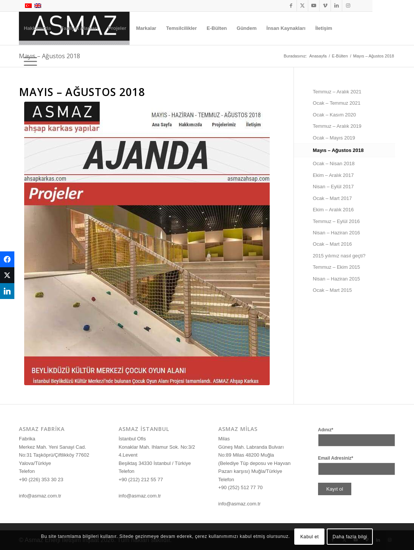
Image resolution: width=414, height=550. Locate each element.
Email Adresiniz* (335, 458)
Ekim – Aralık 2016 (333, 209)
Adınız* (326, 429)
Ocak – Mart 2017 (332, 198)
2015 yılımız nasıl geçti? (339, 256)
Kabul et (309, 536)
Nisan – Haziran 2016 (336, 232)
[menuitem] (37, 28)
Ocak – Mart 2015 (332, 290)
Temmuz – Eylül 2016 (336, 221)
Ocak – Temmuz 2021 (336, 103)
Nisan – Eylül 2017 (333, 186)
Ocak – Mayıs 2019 (334, 138)
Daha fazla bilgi (350, 536)
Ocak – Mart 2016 (332, 244)
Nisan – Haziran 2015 (336, 279)
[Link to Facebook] (291, 5)
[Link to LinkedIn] (336, 5)
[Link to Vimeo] (325, 5)
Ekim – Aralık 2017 (333, 175)
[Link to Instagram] (348, 5)
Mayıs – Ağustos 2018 (338, 150)
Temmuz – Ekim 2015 (336, 267)
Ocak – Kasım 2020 (334, 115)
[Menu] (28, 61)
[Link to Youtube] (313, 5)
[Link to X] (302, 5)
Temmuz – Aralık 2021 (337, 92)
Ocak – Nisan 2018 (334, 163)
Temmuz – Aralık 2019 (337, 126)
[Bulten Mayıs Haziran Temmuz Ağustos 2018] (147, 243)
